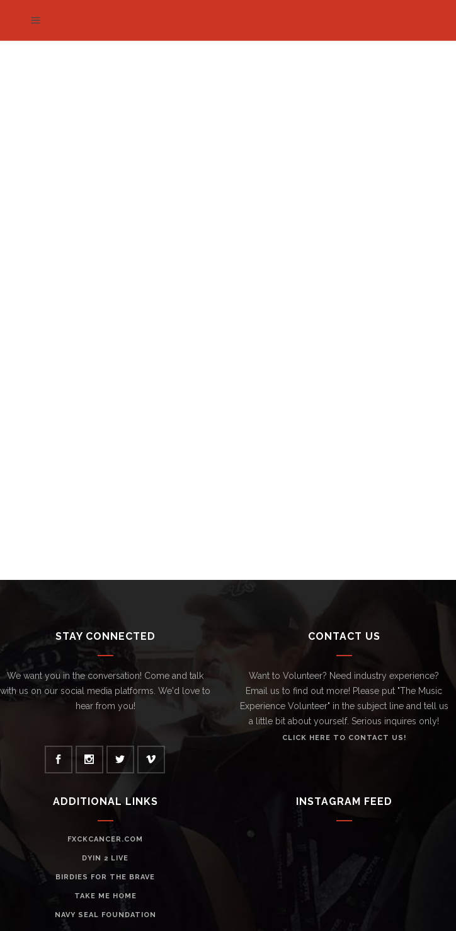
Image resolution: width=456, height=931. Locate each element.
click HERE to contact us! (344, 738)
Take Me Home (105, 896)
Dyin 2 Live (105, 858)
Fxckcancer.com (105, 839)
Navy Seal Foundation (105, 915)
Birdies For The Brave (105, 877)
